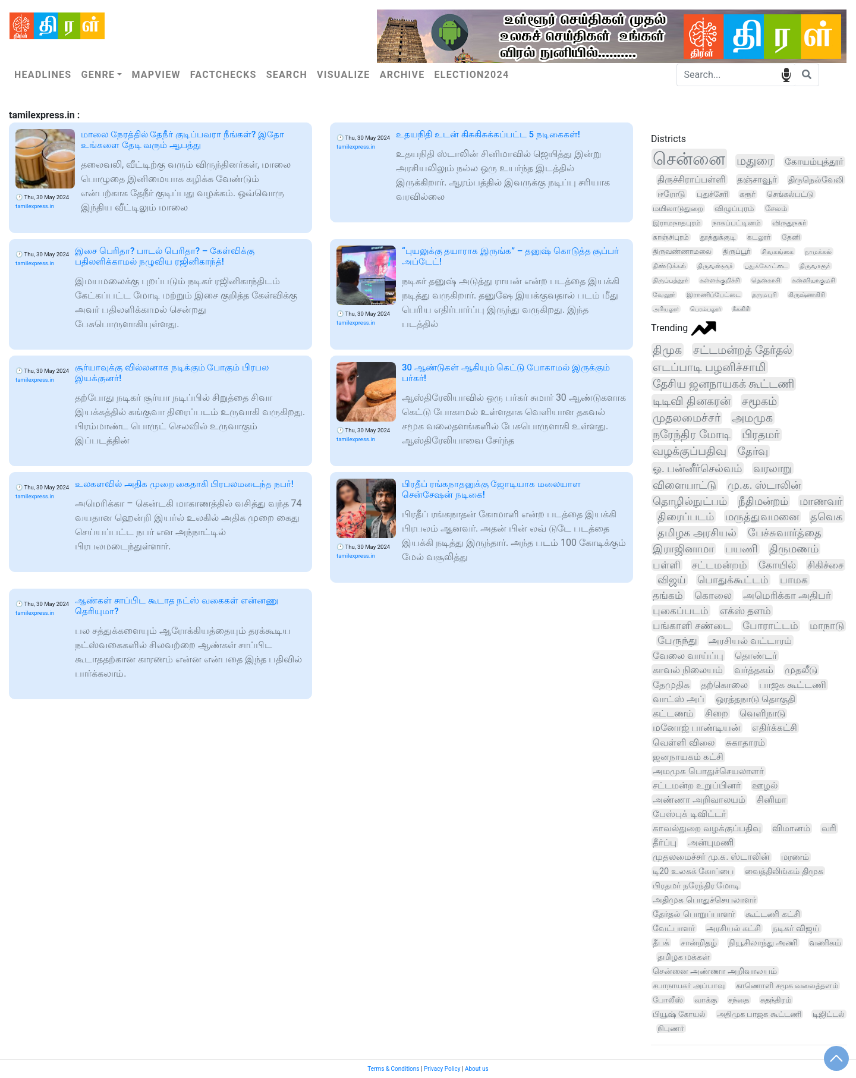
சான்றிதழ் (699, 942)
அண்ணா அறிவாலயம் (699, 799)
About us (477, 1069)
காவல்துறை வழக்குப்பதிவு (707, 828)
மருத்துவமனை (762, 516)
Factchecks (223, 74)
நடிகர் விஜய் (795, 928)
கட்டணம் (673, 713)
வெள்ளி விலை (684, 742)
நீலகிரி (741, 309)
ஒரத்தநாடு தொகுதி (755, 699)
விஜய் (671, 580)
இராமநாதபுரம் (677, 223)
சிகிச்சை (825, 565)
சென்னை (689, 159)
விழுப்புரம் (734, 208)
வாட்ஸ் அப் (678, 699)
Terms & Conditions (393, 1069)
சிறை (716, 713)
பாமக (794, 580)
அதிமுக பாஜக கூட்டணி (759, 1014)
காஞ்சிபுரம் (671, 237)
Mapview (155, 74)
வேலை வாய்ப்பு (688, 655)
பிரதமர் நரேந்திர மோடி (696, 885)
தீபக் (661, 942)
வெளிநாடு (762, 713)
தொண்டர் (756, 655)
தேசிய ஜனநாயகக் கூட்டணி (723, 384)
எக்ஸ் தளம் (745, 611)
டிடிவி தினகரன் (692, 401)
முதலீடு (801, 669)
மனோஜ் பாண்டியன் (697, 727)
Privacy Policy (442, 1069)
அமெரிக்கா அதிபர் (787, 595)
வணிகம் (825, 942)
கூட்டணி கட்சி (772, 914)
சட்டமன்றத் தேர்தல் (742, 350)
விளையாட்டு (684, 485)
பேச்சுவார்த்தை (785, 533)
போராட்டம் (770, 625)
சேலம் (776, 208)
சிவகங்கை (777, 251)
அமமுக (752, 418)
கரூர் (747, 194)
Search (286, 74)
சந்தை (738, 999)
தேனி (791, 237)
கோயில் (777, 565)
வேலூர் (664, 294)
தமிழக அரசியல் (697, 532)
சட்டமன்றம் (719, 565)
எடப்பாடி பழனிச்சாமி (709, 367)
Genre (98, 74)
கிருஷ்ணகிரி (806, 294)
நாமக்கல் (818, 251)
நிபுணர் (670, 1028)
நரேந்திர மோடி (692, 434)
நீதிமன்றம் (763, 501)
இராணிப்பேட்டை (714, 294)
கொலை (713, 595)
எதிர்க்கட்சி (774, 727)
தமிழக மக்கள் (683, 956)
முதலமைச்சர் (686, 418)
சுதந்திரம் (775, 999)
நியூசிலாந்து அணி (763, 942)
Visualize (343, 74)
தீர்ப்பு (664, 842)
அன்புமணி (711, 842)
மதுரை (755, 161)
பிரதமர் (761, 434)
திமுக (667, 350)
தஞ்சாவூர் (757, 179)
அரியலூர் (666, 309)
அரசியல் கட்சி (733, 928)
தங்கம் (668, 595)
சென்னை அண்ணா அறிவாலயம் (715, 971)
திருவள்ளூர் (715, 266)
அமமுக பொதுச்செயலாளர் (708, 771)
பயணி (741, 549)
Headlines (42, 74)
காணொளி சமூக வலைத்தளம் (787, 985)
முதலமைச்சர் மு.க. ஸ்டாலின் (711, 857)
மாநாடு (827, 625)
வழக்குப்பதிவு (689, 451)
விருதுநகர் (789, 223)
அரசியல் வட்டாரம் (750, 640)
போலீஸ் (668, 999)
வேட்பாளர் (674, 928)
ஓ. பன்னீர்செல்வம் (697, 468)
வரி (829, 828)
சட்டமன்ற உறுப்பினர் (697, 785)
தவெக (826, 516)
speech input (786, 74)
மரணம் (795, 857)
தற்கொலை (724, 684)
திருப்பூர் (736, 251)
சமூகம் (759, 401)
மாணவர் (821, 501)
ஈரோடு (671, 194)
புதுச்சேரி (712, 194)
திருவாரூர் (815, 266)
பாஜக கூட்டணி (792, 684)
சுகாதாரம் (745, 742)
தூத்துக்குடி (718, 237)
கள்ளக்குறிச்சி (720, 280)
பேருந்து (677, 640)
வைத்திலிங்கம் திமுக (784, 871)
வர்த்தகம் (753, 669)
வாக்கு (705, 999)
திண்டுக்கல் (669, 266)
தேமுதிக (671, 684)
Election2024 (472, 74)
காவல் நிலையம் (688, 669)
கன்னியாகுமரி (813, 280)
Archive (402, 74)
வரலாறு (772, 468)
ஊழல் (765, 785)
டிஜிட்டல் (829, 1014)
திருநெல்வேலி (816, 179)
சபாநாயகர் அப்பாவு (689, 985)
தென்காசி (766, 280)
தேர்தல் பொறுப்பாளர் (694, 914)
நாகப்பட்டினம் (736, 223)
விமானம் (791, 828)
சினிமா (771, 799)
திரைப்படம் (685, 516)
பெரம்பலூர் (705, 309)
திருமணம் (794, 549)
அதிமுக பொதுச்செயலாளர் (704, 899)
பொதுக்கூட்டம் (733, 580)
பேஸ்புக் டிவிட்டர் (689, 814)
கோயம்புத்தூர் (814, 161)
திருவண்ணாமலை (682, 251)
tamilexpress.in (34, 206)
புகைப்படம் (681, 611)
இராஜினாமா (683, 549)
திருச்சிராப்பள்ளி (691, 179)
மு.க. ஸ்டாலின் (764, 485)
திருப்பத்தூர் (670, 280)
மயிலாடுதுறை (678, 208)
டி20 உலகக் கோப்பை (693, 871)
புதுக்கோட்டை (766, 266)
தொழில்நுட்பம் (690, 501)
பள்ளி (667, 565)
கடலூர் (758, 237)
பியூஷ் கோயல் (679, 1014)
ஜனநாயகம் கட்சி (688, 757)
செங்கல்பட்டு (790, 194)
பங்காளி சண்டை (692, 625)
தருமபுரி (764, 294)
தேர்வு (753, 451)
